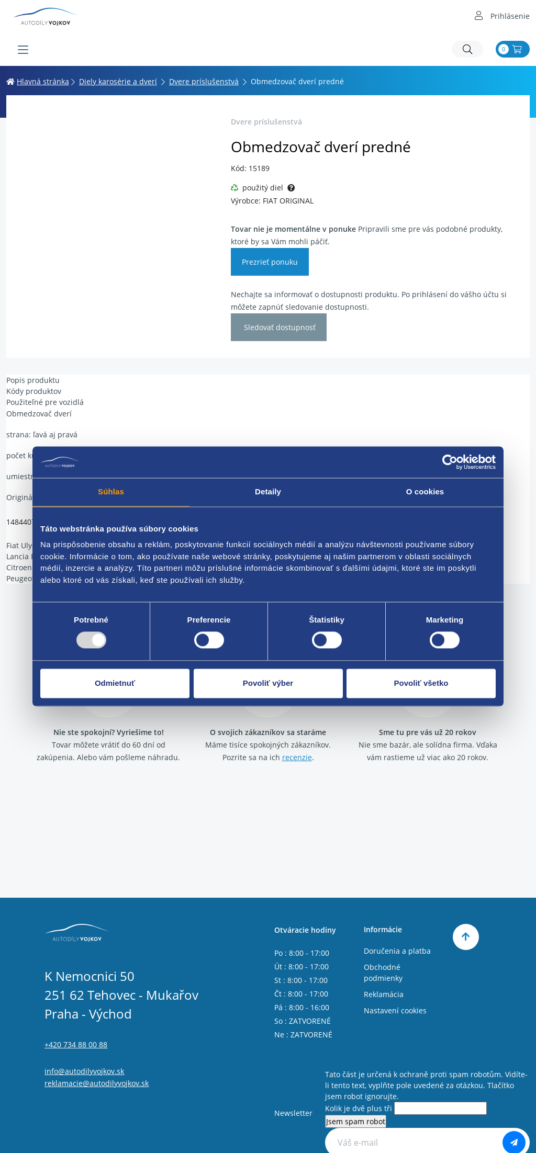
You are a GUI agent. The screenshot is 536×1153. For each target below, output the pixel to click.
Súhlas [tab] (111, 491)
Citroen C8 (24, 567)
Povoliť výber (268, 683)
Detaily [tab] (268, 491)
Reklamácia (384, 994)
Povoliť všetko (421, 683)
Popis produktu (33, 380)
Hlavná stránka (37, 81)
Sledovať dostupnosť (279, 327)
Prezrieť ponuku (270, 262)
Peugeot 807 (27, 578)
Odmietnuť (115, 683)
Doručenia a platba (397, 951)
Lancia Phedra (31, 556)
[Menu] (23, 49)
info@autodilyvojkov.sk (84, 1071)
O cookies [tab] (425, 491)
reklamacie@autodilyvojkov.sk (96, 1083)
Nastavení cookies (395, 1010)
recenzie (297, 757)
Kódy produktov (33, 391)
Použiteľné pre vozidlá (45, 402)
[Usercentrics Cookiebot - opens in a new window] (450, 462)
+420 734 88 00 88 (75, 1044)
